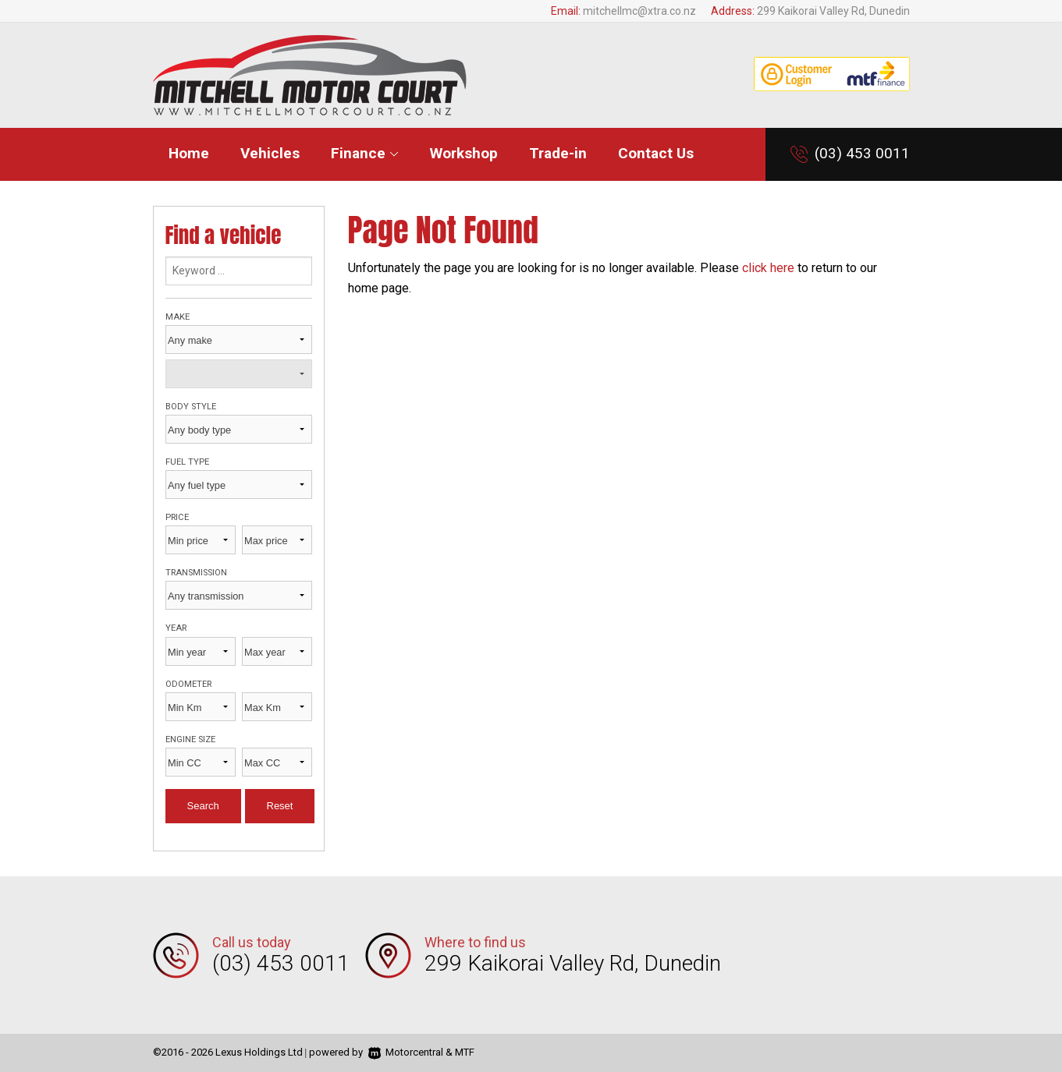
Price (177, 517)
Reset (280, 806)
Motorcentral (405, 1052)
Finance (365, 153)
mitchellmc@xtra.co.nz (639, 11)
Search (203, 806)
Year (175, 628)
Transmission (196, 573)
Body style (190, 407)
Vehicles (270, 153)
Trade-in (558, 153)
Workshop (464, 153)
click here (768, 267)
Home (189, 153)
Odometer (188, 684)
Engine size (190, 739)
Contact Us (656, 153)
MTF (464, 1052)
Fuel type (187, 462)
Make (177, 317)
